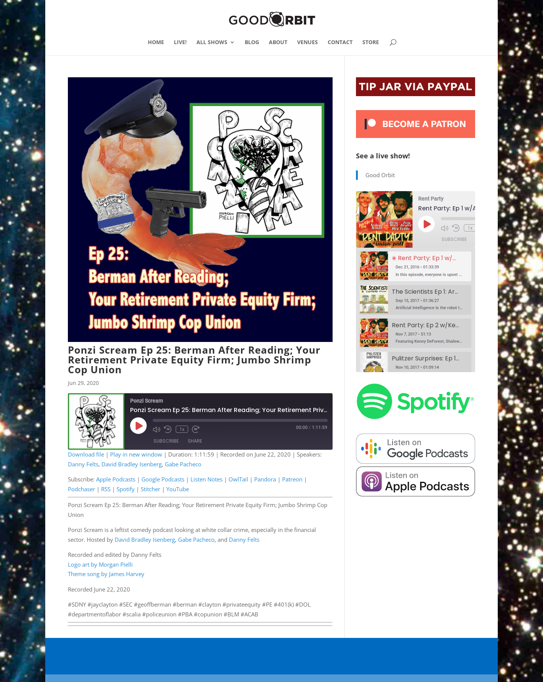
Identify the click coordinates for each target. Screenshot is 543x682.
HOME (156, 43)
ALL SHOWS (211, 43)
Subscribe (166, 441)
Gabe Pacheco (183, 464)
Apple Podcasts (115, 479)
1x (181, 429)
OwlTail (238, 479)
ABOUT (278, 43)
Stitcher (150, 489)
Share (195, 441)
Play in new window (136, 454)
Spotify (126, 489)
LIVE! (180, 43)
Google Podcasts (162, 479)
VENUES (307, 43)
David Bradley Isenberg (131, 464)
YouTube (177, 489)
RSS (105, 489)
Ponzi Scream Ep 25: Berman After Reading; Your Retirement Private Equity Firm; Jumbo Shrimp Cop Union (194, 359)
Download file (86, 454)
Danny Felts (83, 464)
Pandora (265, 479)
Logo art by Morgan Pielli (100, 564)
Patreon (292, 479)
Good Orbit (380, 175)
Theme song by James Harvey (106, 574)
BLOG (252, 43)
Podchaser (81, 489)
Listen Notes (206, 479)
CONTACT (340, 43)
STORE (370, 43)
